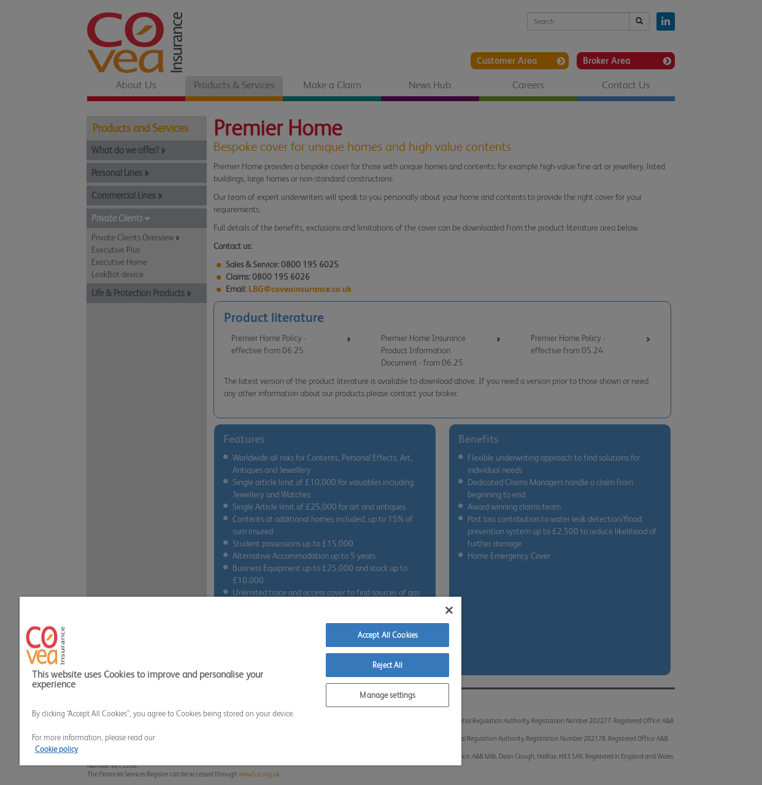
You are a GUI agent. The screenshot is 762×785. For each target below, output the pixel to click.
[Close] (449, 610)
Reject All (387, 665)
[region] (240, 681)
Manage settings (387, 695)
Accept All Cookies (388, 635)
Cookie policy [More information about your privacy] (56, 749)
